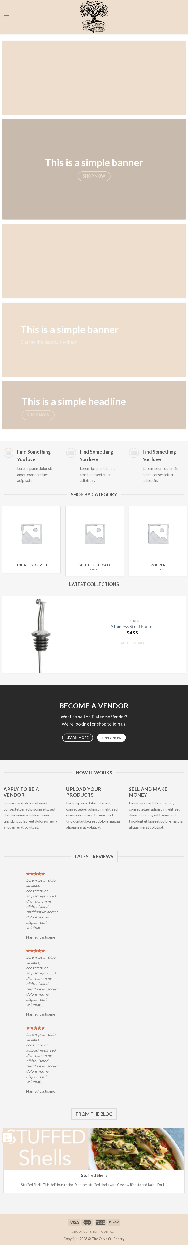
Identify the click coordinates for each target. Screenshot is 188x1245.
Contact (108, 1231)
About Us (79, 1231)
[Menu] (6, 16)
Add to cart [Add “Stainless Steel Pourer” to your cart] (132, 643)
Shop (94, 1231)
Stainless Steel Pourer (132, 626)
